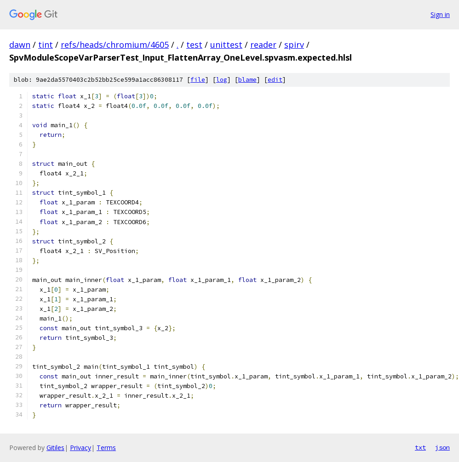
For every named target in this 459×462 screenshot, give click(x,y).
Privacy (80, 447)
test (194, 44)
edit (275, 80)
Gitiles (55, 447)
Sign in (440, 14)
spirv (294, 44)
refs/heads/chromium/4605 (115, 44)
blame (247, 80)
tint (45, 44)
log (221, 80)
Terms (106, 447)
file (197, 80)
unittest (226, 44)
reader (263, 44)
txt (420, 447)
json (442, 447)
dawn (19, 44)
